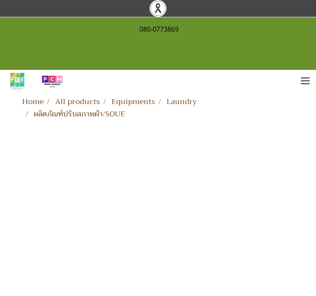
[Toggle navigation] (305, 81)
